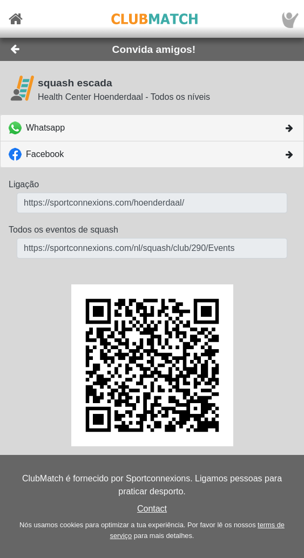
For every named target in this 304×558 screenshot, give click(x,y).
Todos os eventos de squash (63, 229)
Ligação (24, 184)
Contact (152, 508)
